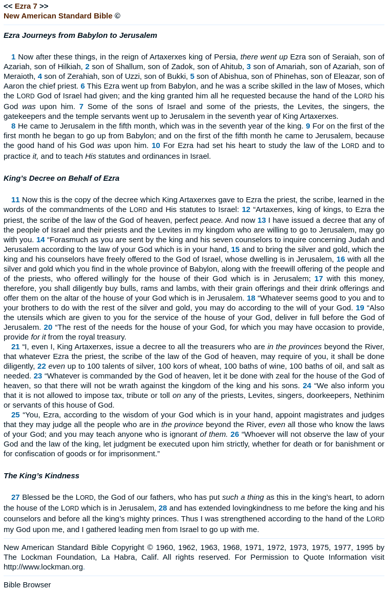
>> (44, 6)
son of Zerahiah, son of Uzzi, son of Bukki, (116, 76)
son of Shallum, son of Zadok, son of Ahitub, (168, 66)
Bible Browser (27, 584)
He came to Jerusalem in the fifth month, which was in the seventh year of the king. (161, 125)
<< (8, 6)
